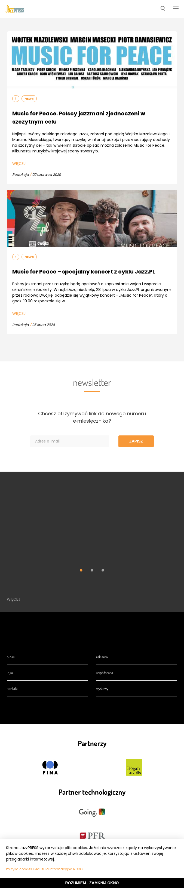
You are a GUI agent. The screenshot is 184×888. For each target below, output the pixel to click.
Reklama (102, 657)
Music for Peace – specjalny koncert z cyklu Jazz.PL (83, 271)
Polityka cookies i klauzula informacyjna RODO (44, 869)
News (29, 98)
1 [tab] (81, 571)
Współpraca (104, 672)
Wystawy (102, 688)
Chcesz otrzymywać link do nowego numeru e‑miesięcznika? (92, 417)
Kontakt (12, 688)
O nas (10, 657)
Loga (10, 672)
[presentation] (14, 9)
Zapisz (136, 441)
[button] (163, 9)
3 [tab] (102, 571)
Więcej (19, 163)
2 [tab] (92, 571)
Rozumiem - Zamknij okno (92, 883)
